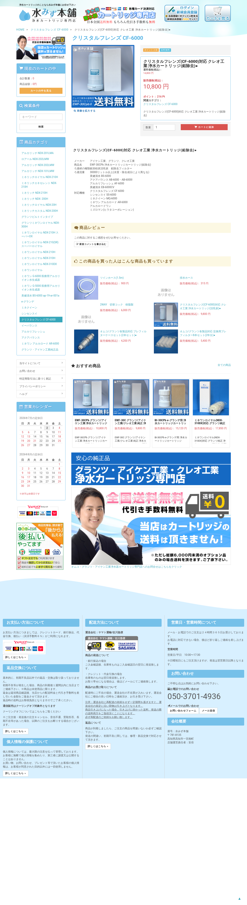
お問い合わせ (41, 370)
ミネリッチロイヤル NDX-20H (39, 204)
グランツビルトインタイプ (37, 216)
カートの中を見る (41, 90)
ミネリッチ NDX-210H (34, 192)
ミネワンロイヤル (32, 270)
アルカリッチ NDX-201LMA (37, 153)
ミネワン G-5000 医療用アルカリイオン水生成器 (40, 287)
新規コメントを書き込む (91, 244)
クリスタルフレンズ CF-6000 (160, 104)
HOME (20, 29)
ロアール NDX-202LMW (35, 159)
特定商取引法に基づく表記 (41, 378)
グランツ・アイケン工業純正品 (39, 349)
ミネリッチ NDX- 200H (34, 198)
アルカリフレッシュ (33, 331)
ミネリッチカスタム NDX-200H (39, 210)
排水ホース (186, 277)
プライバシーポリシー (41, 386)
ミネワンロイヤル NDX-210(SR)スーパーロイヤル (40, 244)
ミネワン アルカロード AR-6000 (40, 343)
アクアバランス (30, 337)
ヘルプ (41, 393)
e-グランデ (27, 301)
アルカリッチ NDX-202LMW (37, 165)
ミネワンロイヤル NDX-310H (38, 258)
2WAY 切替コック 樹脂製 (116, 304)
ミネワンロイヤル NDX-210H (38, 252)
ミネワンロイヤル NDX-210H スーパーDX (40, 234)
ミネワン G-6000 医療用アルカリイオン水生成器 (40, 278)
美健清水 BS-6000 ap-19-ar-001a (40, 295)
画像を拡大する (85, 110)
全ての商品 (224, 364)
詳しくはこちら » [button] (15, 657)
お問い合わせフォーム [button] (183, 710)
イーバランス (29, 325)
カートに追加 (204, 127)
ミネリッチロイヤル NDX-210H (39, 177)
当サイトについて (41, 363)
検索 (41, 126)
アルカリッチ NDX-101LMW (37, 171)
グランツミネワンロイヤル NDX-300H (40, 224)
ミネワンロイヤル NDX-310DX (39, 264)
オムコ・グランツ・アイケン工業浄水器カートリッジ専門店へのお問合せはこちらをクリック (126, 566)
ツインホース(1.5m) (112, 277)
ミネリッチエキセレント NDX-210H (39, 185)
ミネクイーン (29, 307)
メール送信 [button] (208, 710)
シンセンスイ (29, 313)
